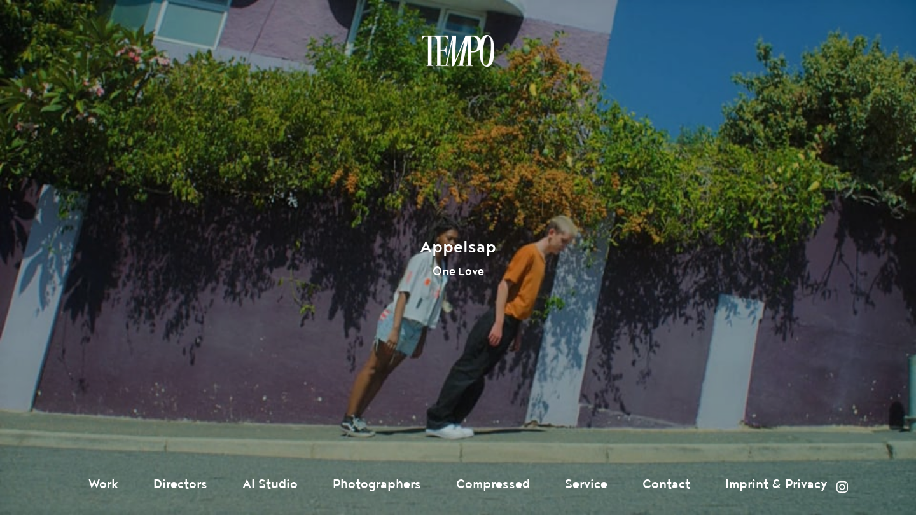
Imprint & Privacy (776, 484)
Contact (666, 484)
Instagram (842, 487)
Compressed (493, 484)
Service (586, 484)
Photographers (377, 484)
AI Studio (270, 484)
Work (103, 484)
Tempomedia (458, 51)
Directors (180, 484)
